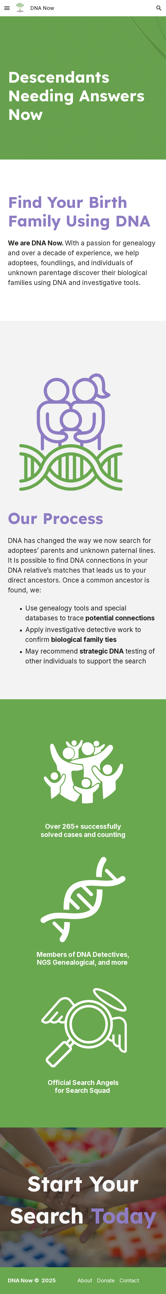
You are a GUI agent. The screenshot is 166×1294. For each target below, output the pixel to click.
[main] (83, 88)
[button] (7, 8)
